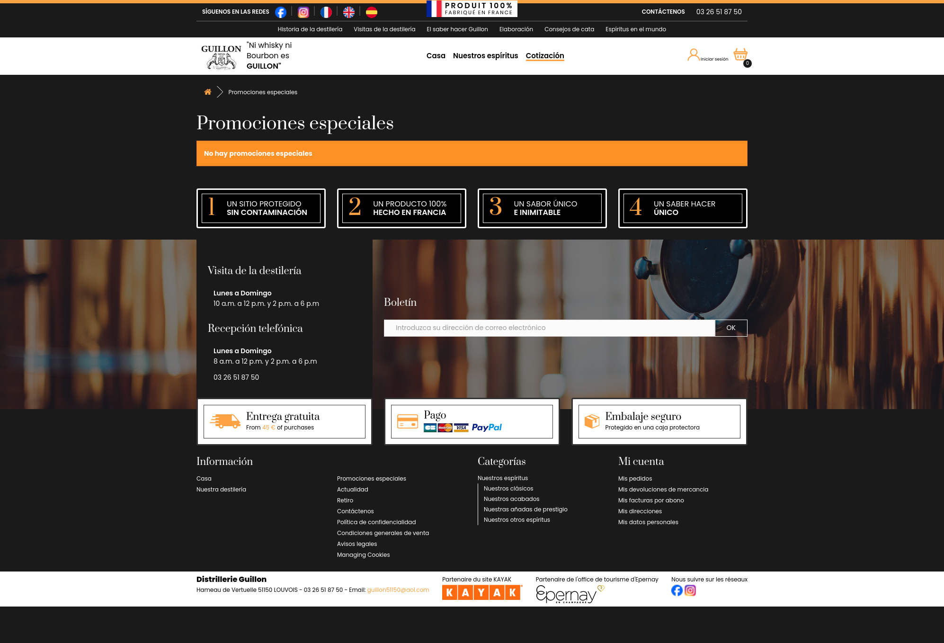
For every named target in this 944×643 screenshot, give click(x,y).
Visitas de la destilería (384, 29)
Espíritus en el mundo (636, 29)
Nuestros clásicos (509, 488)
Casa (436, 56)
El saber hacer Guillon (457, 29)
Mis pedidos (635, 478)
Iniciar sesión (708, 55)
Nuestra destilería (221, 489)
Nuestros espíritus (485, 56)
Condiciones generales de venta (383, 533)
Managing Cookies (363, 555)
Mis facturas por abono (651, 500)
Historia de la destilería (310, 29)
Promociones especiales (371, 478)
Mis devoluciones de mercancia (663, 489)
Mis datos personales (648, 522)
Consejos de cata (569, 29)
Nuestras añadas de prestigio (526, 509)
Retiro (345, 500)
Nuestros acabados (512, 499)
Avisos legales (357, 544)
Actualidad (352, 489)
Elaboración (516, 29)
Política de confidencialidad (376, 522)
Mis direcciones (640, 511)
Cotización (545, 56)
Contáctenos (355, 511)
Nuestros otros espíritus (517, 520)
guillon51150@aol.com (398, 590)
